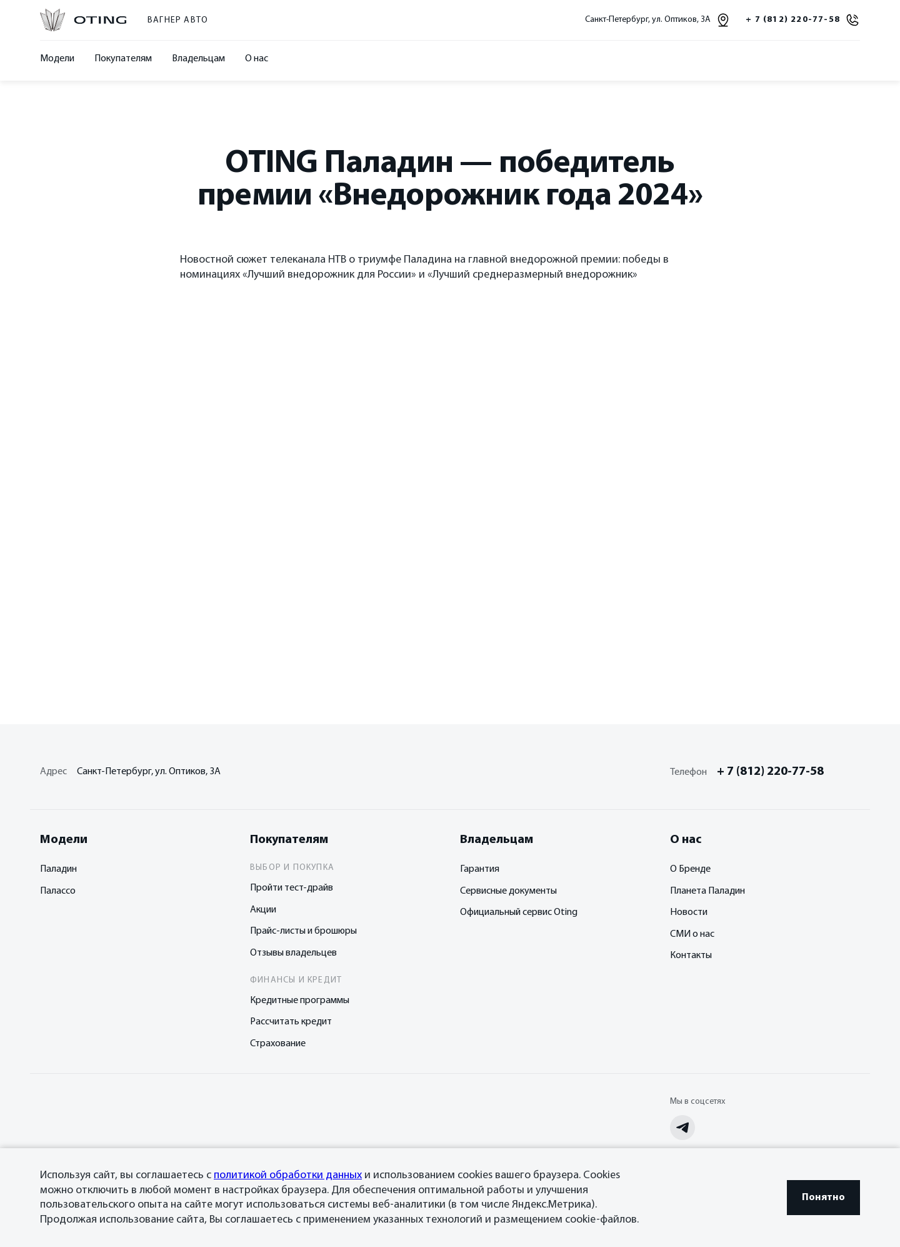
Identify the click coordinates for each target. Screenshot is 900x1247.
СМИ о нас (692, 934)
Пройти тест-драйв (291, 888)
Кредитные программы (299, 1001)
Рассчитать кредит (291, 1022)
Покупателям (123, 59)
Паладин (58, 869)
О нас (256, 59)
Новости (689, 912)
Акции (263, 910)
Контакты (691, 956)
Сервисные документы (508, 891)
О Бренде (690, 869)
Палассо (58, 891)
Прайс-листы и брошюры (303, 931)
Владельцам (198, 59)
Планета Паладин (707, 891)
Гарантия (479, 869)
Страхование (278, 1044)
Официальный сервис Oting (519, 912)
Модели (57, 59)
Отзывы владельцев (293, 953)
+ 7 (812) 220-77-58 (770, 771)
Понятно (823, 1198)
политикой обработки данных (288, 1175)
